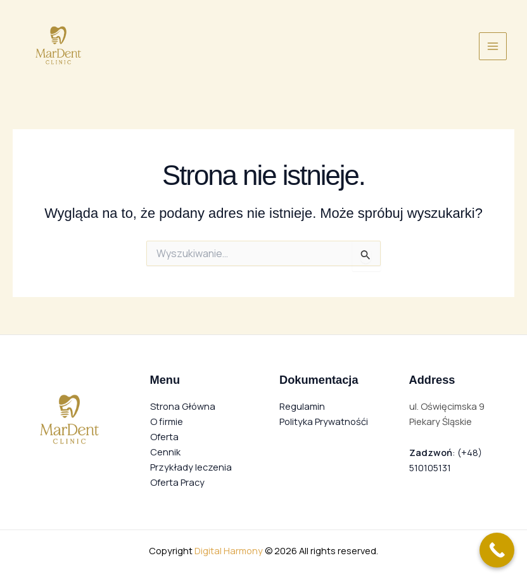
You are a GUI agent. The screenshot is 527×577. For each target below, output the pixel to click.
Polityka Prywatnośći (323, 421)
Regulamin (302, 406)
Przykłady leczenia (191, 466)
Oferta (164, 436)
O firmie (166, 421)
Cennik (165, 451)
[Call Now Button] (496, 550)
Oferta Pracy (177, 482)
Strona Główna (182, 406)
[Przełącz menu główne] (493, 46)
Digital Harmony (228, 550)
